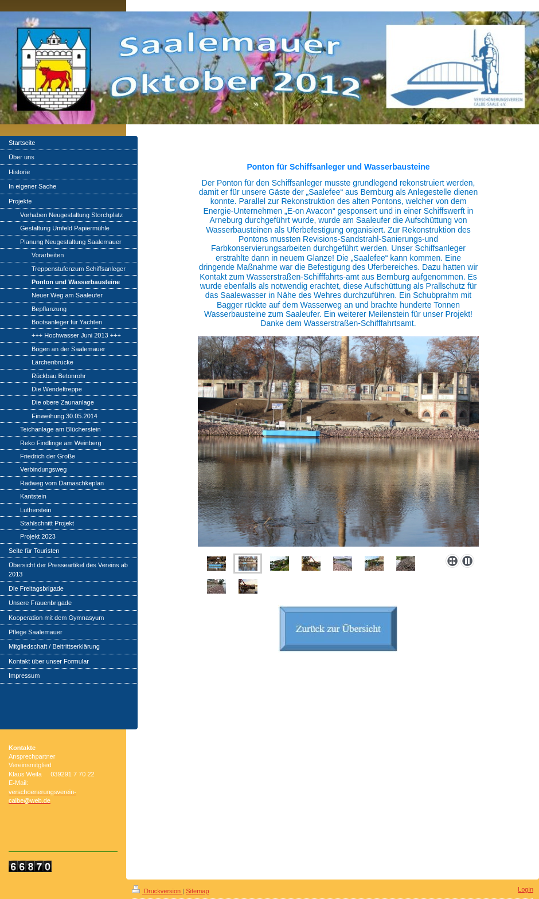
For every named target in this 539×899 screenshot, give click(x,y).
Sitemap (197, 891)
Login (525, 889)
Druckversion (157, 891)
